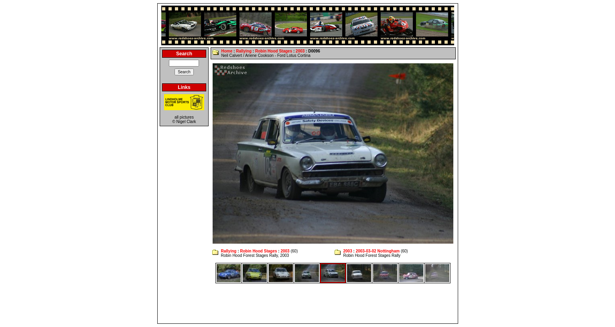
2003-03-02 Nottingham (378, 251)
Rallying (244, 51)
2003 (300, 51)
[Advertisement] (308, 303)
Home (226, 51)
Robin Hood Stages (273, 51)
